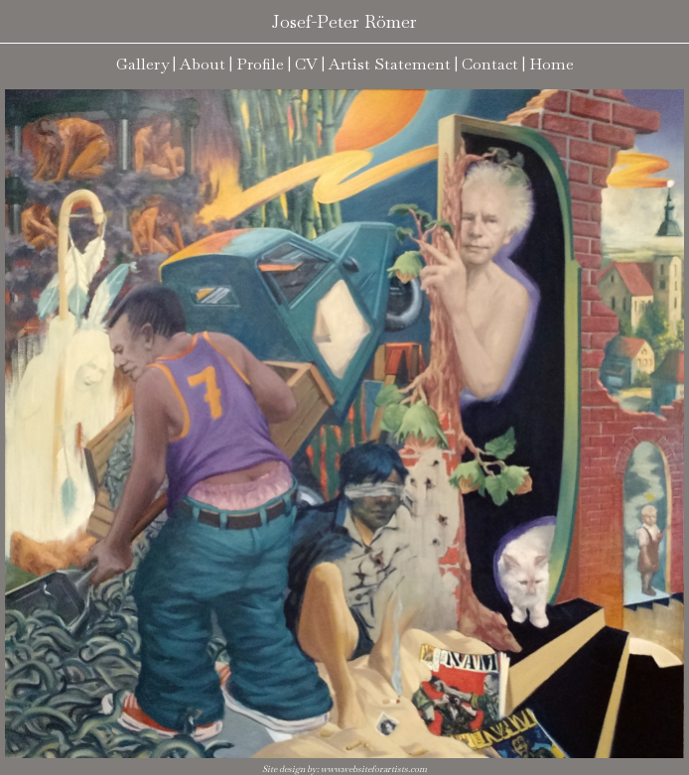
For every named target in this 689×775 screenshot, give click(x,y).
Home (551, 64)
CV (306, 64)
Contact (490, 64)
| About (199, 64)
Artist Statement (390, 64)
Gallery (142, 64)
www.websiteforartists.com (374, 769)
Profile (260, 64)
